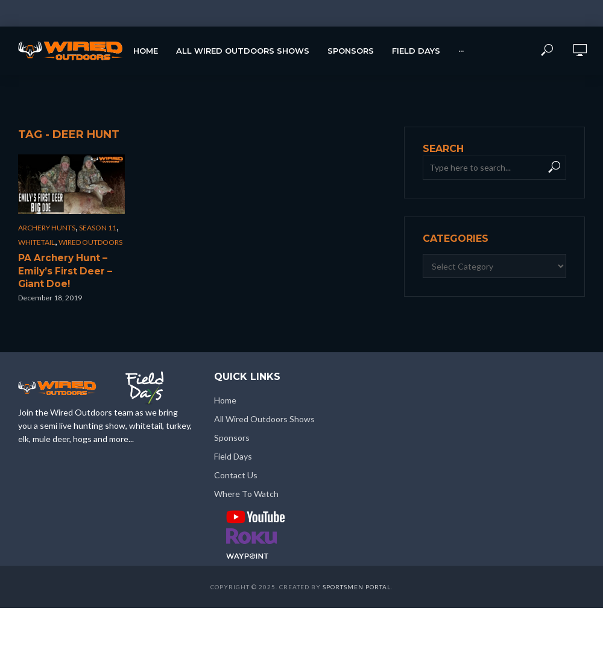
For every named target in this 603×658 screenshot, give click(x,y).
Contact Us (235, 472)
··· (461, 50)
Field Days (416, 50)
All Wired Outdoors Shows (242, 50)
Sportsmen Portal (357, 584)
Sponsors (350, 50)
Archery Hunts (46, 227)
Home (145, 50)
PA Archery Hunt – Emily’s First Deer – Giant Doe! (61, 269)
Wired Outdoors (90, 242)
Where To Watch (246, 491)
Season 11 (97, 227)
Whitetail (36, 242)
